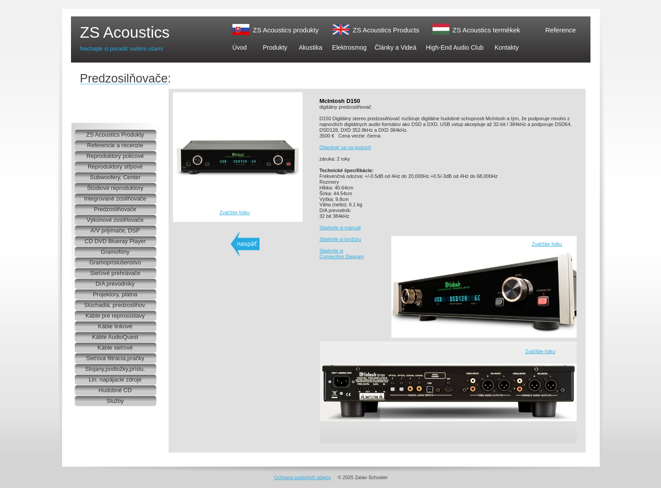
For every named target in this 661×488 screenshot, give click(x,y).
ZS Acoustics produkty (286, 30)
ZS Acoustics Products (386, 30)
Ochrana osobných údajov (302, 477)
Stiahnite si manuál (340, 227)
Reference (560, 30)
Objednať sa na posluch (345, 147)
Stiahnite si (331, 250)
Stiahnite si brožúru (340, 239)
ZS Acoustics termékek (486, 30)
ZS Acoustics (124, 32)
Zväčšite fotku (235, 212)
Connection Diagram (341, 256)
